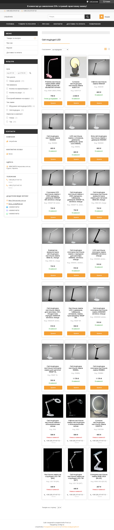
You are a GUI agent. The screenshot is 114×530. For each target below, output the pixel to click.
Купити (53, 103)
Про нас (45, 24)
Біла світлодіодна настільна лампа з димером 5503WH (99, 138)
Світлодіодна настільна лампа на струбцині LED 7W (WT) (76, 477)
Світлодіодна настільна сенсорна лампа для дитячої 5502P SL (52, 369)
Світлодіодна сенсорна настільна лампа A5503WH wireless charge (98, 311)
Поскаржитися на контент (52, 527)
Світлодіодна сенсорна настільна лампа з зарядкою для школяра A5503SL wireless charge (75, 254)
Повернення (95, 24)
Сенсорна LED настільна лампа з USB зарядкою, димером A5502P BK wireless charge (53, 196)
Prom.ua (68, 522)
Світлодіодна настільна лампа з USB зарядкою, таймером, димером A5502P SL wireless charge (75, 197)
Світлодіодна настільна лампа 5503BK (53, 138)
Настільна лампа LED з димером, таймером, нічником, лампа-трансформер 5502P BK (75, 312)
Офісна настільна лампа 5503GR (98, 83)
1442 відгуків (93, 1)
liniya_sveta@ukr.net (16, 204)
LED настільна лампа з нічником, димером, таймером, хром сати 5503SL (75, 140)
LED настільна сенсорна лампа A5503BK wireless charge (98, 253)
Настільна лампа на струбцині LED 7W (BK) (52, 476)
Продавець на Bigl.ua (57, 525)
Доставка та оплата (76, 24)
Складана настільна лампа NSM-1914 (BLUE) (98, 476)
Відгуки (9, 48)
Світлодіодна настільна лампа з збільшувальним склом (52, 423)
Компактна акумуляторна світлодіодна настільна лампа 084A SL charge (53, 254)
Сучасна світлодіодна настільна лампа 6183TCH (76, 84)
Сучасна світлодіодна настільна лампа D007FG (99, 423)
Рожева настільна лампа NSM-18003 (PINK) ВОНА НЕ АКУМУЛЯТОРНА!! (52, 84)
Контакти (58, 24)
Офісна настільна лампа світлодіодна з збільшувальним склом (75, 423)
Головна (10, 24)
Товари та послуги (27, 24)
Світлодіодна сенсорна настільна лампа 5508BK (98, 368)
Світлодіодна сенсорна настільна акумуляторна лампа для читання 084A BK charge (98, 196)
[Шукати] (87, 16)
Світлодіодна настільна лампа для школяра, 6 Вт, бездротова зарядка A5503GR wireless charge (53, 312)
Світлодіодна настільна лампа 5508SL (76, 368)
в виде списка (109, 49)
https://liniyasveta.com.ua (17, 200)
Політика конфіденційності (70, 527)
